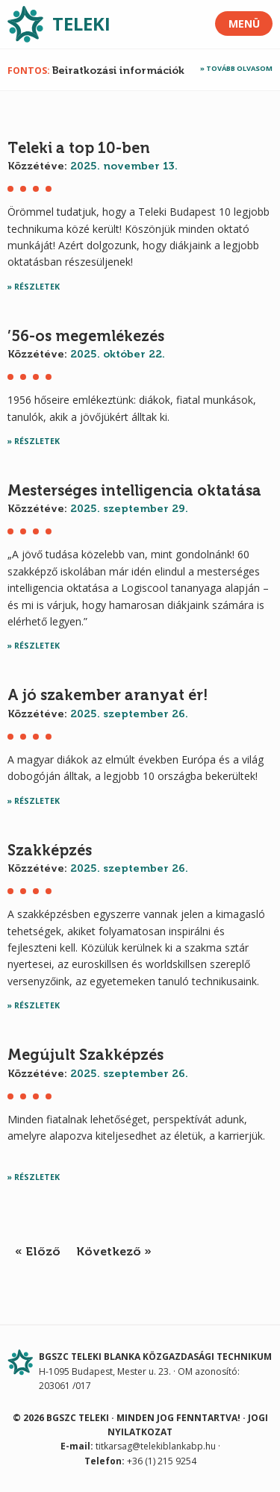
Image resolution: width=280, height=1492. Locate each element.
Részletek (37, 286)
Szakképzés (49, 850)
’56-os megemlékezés (85, 336)
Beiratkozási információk (118, 70)
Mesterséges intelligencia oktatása (134, 490)
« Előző (37, 1251)
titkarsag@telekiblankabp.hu (156, 1446)
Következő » (114, 1251)
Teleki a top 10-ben (78, 148)
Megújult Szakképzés (85, 1055)
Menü (244, 23)
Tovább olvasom (239, 68)
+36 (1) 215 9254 (161, 1461)
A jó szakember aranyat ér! (107, 695)
